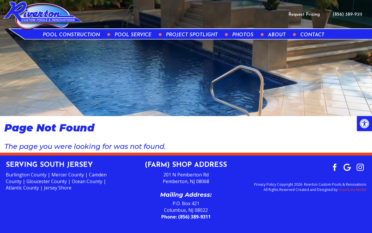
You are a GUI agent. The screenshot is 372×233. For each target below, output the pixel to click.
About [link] (277, 34)
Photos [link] (242, 34)
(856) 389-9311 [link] (347, 14)
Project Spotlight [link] (192, 34)
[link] (364, 123)
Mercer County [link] (67, 174)
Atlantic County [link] (22, 188)
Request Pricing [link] (304, 14)
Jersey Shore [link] (57, 188)
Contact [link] (312, 34)
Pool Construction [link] (71, 34)
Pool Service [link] (133, 34)
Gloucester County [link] (46, 181)
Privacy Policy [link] (265, 184)
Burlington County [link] (26, 174)
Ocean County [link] (87, 181)
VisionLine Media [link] (352, 189)
